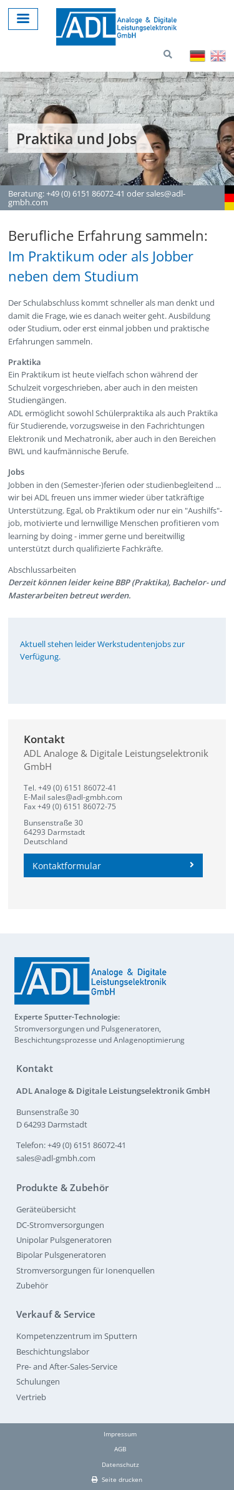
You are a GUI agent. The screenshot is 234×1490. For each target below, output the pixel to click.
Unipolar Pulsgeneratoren (64, 1239)
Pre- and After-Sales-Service (66, 1366)
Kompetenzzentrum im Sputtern (76, 1335)
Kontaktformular (113, 866)
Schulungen (38, 1381)
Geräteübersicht (46, 1209)
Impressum (120, 1433)
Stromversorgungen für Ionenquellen (85, 1270)
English (218, 56)
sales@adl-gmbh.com (84, 797)
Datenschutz (120, 1464)
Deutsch (197, 56)
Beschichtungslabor (52, 1351)
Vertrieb (31, 1397)
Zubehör (32, 1285)
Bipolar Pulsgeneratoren (61, 1254)
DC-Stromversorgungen (60, 1224)
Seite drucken (117, 1479)
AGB (120, 1448)
